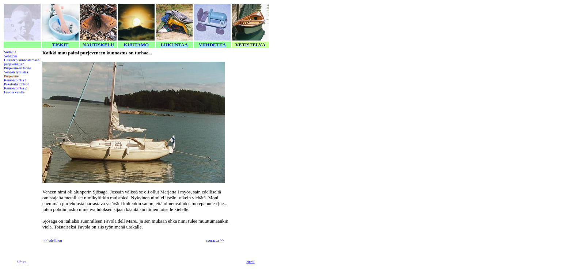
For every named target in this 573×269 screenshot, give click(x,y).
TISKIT (60, 44)
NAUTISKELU (98, 44)
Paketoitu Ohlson (16, 84)
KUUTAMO (136, 44)
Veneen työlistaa (16, 72)
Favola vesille (14, 92)
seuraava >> (215, 240)
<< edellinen (52, 240)
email (250, 262)
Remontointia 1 (15, 80)
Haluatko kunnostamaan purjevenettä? (21, 62)
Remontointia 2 (15, 88)
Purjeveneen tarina (17, 68)
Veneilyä (10, 56)
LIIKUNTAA (174, 44)
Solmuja (10, 52)
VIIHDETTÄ (212, 44)
